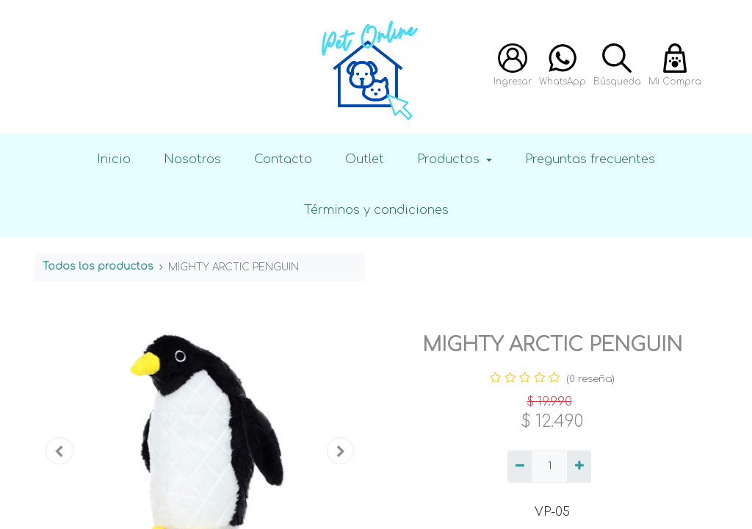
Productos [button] (450, 159)
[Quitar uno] (519, 466)
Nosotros (192, 159)
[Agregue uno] (579, 466)
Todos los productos (98, 266)
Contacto (283, 159)
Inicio (114, 159)
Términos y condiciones (376, 210)
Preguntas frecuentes (590, 159)
